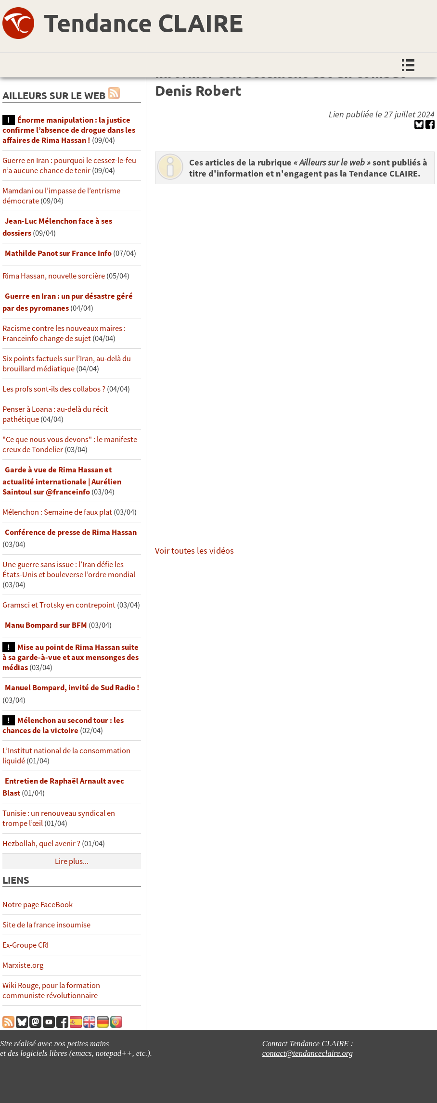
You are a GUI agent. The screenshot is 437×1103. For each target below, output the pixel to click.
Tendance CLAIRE (143, 22)
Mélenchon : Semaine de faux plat (57, 512)
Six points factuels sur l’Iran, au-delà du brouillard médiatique (66, 364)
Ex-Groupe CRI (25, 945)
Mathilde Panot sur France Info (58, 253)
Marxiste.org (22, 965)
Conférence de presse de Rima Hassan (71, 532)
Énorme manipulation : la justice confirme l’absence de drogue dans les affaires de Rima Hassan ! (68, 130)
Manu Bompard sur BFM (46, 625)
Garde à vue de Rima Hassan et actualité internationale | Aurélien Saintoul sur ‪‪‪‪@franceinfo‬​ (61, 481)
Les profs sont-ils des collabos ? (53, 389)
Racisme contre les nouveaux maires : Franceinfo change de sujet (64, 333)
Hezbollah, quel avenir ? (41, 843)
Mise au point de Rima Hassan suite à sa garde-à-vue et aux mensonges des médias (70, 657)
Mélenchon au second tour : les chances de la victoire (63, 725)
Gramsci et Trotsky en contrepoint (59, 605)
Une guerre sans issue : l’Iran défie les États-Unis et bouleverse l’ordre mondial (68, 569)
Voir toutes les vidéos (194, 550)
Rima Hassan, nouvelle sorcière (53, 276)
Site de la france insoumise (46, 925)
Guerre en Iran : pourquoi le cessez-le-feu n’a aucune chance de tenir (69, 165)
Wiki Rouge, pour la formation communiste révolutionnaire (51, 990)
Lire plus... (72, 861)
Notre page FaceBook (37, 905)
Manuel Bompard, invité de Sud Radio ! (72, 688)
